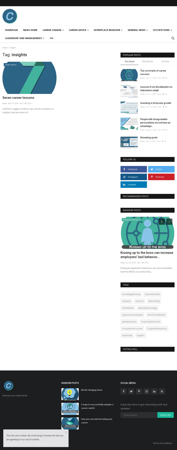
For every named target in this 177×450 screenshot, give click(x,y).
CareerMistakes (152, 294)
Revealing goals (149, 137)
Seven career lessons (18, 98)
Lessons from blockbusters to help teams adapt (156, 89)
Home (5, 47)
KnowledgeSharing (131, 294)
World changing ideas (91, 390)
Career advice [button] (79, 30)
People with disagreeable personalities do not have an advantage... (155, 122)
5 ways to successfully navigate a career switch (97, 406)
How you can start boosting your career (96, 421)
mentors (140, 301)
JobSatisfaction (129, 321)
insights (140, 335)
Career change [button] (53, 30)
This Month (147, 61)
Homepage (11, 30)
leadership (127, 335)
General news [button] (138, 30)
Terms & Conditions (162, 443)
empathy (126, 301)
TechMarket (128, 307)
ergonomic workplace (132, 314)
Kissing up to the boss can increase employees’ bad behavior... (147, 255)
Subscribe (165, 415)
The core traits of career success (153, 72)
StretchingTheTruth (150, 321)
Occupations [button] (162, 30)
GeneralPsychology (147, 307)
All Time (165, 61)
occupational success (132, 328)
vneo (4, 103)
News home (30, 30)
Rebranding (154, 301)
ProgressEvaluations (157, 328)
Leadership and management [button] (24, 38)
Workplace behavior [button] (108, 30)
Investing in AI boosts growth (155, 103)
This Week (129, 61)
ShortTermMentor (156, 314)
